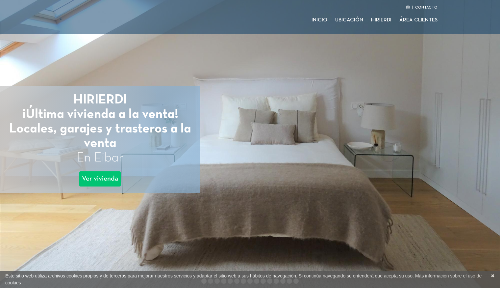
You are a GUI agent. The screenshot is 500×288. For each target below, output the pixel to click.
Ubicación (349, 20)
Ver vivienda (100, 179)
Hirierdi (381, 20)
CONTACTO (426, 7)
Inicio (319, 20)
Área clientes (418, 20)
